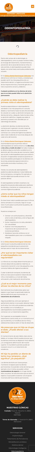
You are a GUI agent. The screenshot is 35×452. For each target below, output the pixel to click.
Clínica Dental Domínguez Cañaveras (18, 76)
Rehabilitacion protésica (18, 442)
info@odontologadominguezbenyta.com (17, 16)
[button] (32, 6)
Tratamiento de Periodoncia (17, 439)
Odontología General (17, 432)
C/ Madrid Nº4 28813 (25, 419)
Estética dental (17, 445)
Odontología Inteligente (17, 448)
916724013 (20, 14)
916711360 (11, 14)
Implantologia (17, 436)
